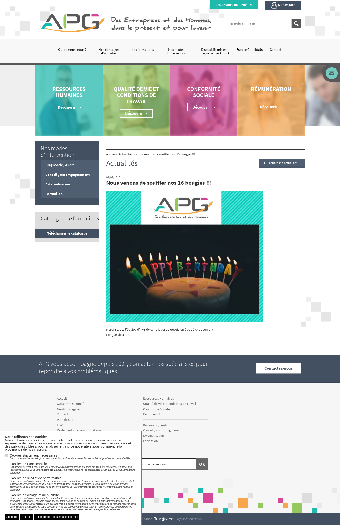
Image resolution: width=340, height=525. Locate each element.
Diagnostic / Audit (59, 164)
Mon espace (283, 5)
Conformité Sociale (203, 92)
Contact (275, 49)
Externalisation (57, 184)
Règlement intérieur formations (79, 430)
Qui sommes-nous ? (72, 49)
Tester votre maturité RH (234, 5)
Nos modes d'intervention (176, 51)
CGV (60, 425)
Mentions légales (69, 409)
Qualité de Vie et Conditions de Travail (136, 95)
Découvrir (201, 107)
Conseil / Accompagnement (67, 174)
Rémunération (271, 89)
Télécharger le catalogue (67, 233)
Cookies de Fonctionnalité (73, 468)
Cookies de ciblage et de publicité (73, 502)
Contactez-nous (278, 368)
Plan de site (65, 420)
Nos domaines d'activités (108, 51)
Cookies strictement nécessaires (71, 456)
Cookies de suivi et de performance (73, 483)
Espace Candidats (249, 49)
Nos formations (142, 49)
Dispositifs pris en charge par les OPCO (214, 51)
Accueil (62, 398)
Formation (54, 193)
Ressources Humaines (69, 92)
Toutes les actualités (283, 163)
